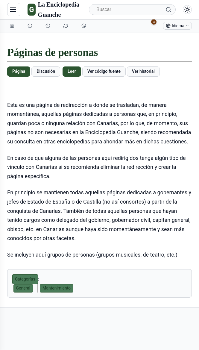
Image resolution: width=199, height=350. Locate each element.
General (23, 288)
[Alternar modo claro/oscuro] (187, 9)
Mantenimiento (56, 288)
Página (18, 71)
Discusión (46, 71)
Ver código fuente (104, 71)
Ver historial (143, 71)
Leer (72, 71)
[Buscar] (132, 9)
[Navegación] (13, 9)
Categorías (25, 279)
